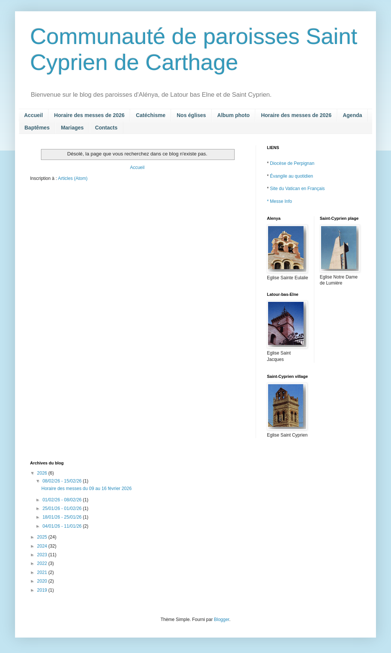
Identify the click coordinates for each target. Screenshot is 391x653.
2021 (42, 572)
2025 (42, 537)
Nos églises (191, 115)
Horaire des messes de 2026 (89, 115)
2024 (42, 546)
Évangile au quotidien (291, 176)
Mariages (72, 128)
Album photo (233, 115)
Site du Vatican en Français (297, 188)
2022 (42, 563)
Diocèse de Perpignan (292, 163)
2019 (42, 590)
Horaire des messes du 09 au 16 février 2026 (86, 488)
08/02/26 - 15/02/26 (62, 481)
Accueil (33, 115)
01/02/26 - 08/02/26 (62, 499)
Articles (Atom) (73, 178)
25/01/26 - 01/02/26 (62, 508)
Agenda (352, 115)
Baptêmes (37, 128)
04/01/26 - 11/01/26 (62, 526)
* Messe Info (279, 201)
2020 (42, 581)
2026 (42, 473)
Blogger (221, 619)
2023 (42, 554)
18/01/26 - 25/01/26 (62, 517)
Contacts (106, 128)
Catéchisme (150, 115)
